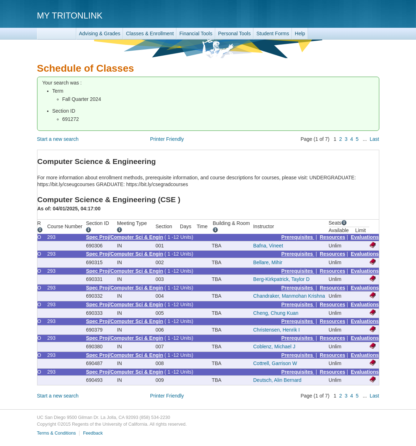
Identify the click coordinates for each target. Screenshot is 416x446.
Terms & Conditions (56, 433)
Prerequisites (297, 237)
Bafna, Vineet (268, 245)
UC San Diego (338, 15)
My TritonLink (70, 15)
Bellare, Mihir (267, 262)
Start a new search (58, 139)
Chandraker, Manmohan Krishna (289, 296)
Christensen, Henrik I (276, 330)
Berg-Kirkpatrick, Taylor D (281, 279)
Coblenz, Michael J (274, 346)
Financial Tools (195, 33)
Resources (332, 237)
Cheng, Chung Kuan (275, 313)
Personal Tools (234, 33)
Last (374, 139)
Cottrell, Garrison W (275, 363)
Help (300, 33)
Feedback (93, 433)
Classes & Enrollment (150, 33)
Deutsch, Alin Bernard (277, 380)
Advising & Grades (99, 33)
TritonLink (56, 34)
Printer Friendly (167, 139)
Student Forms (272, 33)
